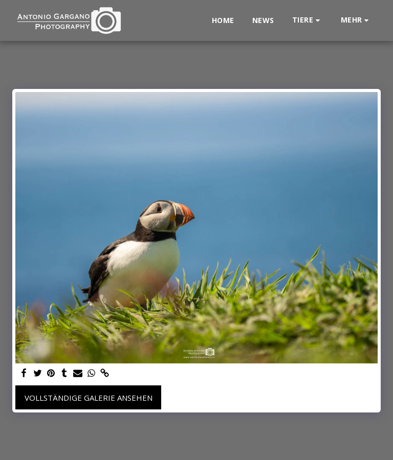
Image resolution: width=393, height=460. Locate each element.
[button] (307, 20)
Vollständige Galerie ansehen (88, 398)
